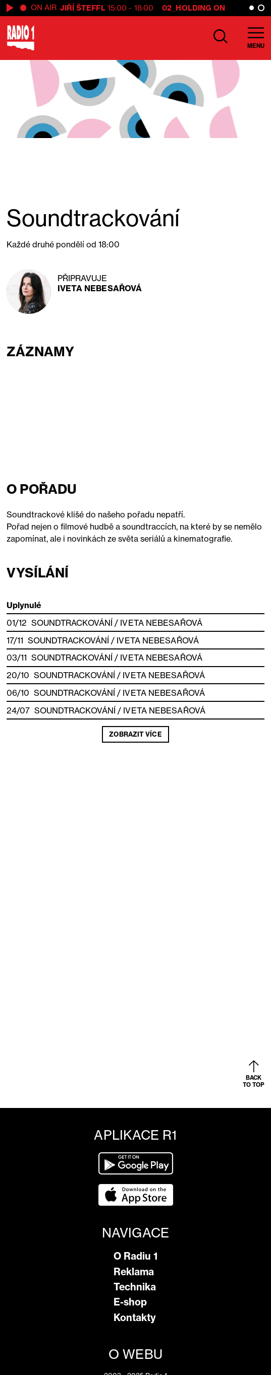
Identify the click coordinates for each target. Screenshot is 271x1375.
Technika (135, 1287)
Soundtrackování (72, 623)
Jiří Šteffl (82, 8)
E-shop (130, 1302)
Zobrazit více (135, 734)
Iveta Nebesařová (100, 288)
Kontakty (135, 1318)
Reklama (134, 1272)
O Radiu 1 (135, 1256)
